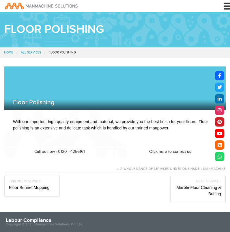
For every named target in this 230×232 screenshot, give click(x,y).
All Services (31, 52)
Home (8, 52)
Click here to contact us (170, 151)
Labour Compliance (28, 220)
